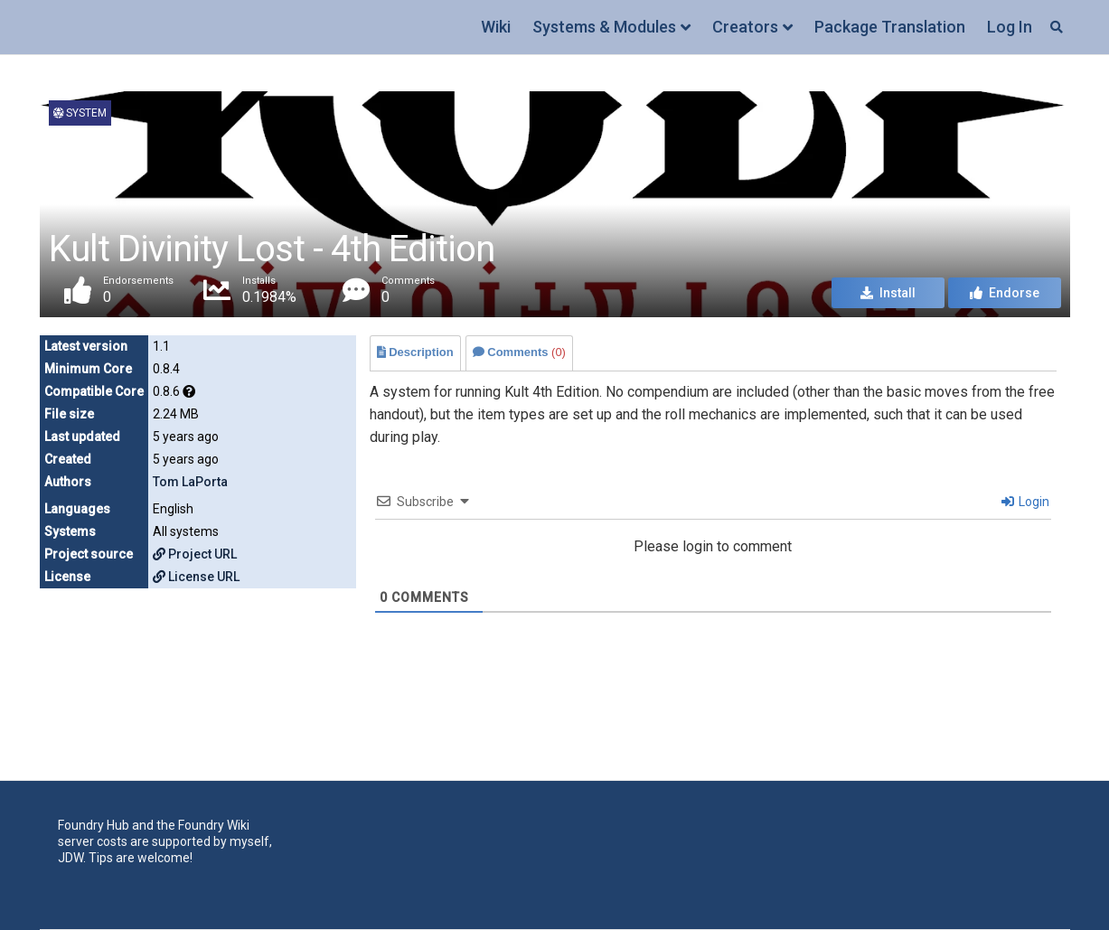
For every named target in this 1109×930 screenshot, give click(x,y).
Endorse (1004, 293)
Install (888, 293)
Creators (745, 26)
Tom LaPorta (190, 481)
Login (1025, 501)
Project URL (195, 554)
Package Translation (889, 26)
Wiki (496, 26)
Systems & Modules (604, 26)
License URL (196, 576)
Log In (1009, 26)
